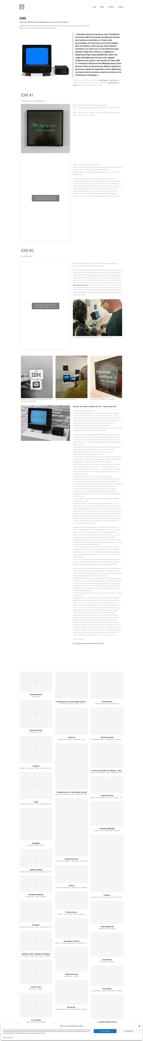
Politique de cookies (8, 1037)
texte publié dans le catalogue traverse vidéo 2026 (88, 643)
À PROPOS (111, 7)
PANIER (102, 7)
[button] (139, 1026)
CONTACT (121, 7)
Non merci (129, 1031)
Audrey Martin (103, 80)
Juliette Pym (113, 80)
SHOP (94, 7)
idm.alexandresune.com (80, 285)
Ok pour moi (105, 1031)
